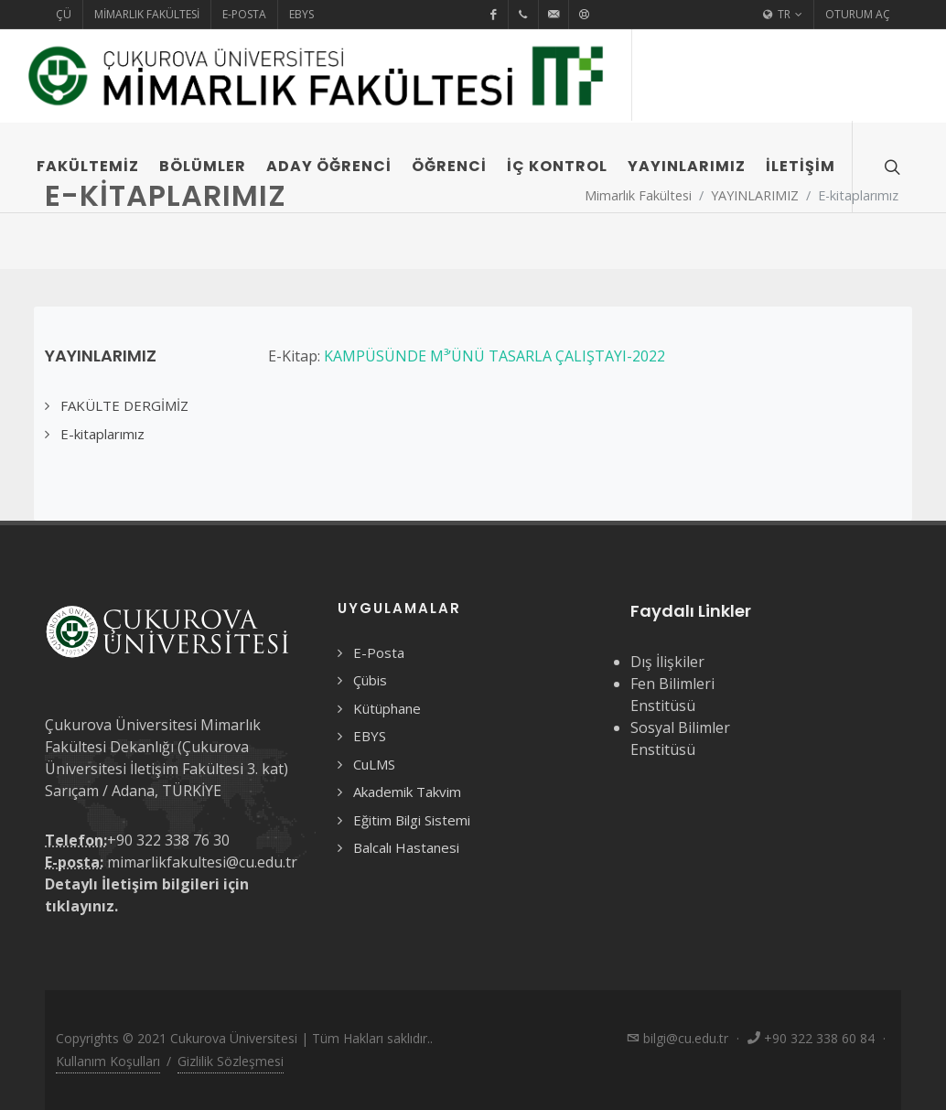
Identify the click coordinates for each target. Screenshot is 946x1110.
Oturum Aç (857, 14)
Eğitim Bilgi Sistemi (411, 820)
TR (782, 14)
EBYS (301, 14)
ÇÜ (63, 14)
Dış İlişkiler (667, 662)
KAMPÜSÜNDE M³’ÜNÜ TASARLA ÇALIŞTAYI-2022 (494, 356)
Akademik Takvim (407, 791)
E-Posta (244, 14)
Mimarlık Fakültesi (146, 14)
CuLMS (374, 764)
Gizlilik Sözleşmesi (230, 1061)
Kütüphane (387, 708)
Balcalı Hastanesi (406, 847)
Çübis (370, 680)
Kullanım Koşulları (108, 1061)
